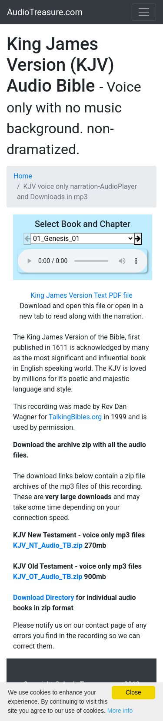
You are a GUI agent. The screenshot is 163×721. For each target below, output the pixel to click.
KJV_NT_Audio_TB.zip (48, 545)
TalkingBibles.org (75, 417)
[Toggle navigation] (144, 12)
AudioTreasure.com (45, 12)
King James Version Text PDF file (81, 295)
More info (120, 710)
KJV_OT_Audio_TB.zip (47, 577)
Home (22, 176)
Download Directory (43, 597)
